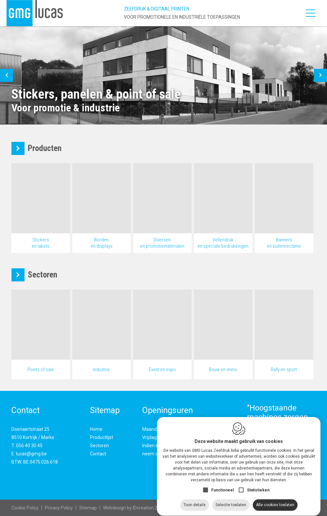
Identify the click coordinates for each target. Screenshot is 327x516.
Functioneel (222, 484)
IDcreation (128, 507)
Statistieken (258, 484)
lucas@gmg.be (31, 453)
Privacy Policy (59, 507)
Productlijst (101, 437)
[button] (6, 75)
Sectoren (99, 445)
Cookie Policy (25, 507)
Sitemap (88, 507)
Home (96, 429)
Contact (98, 453)
